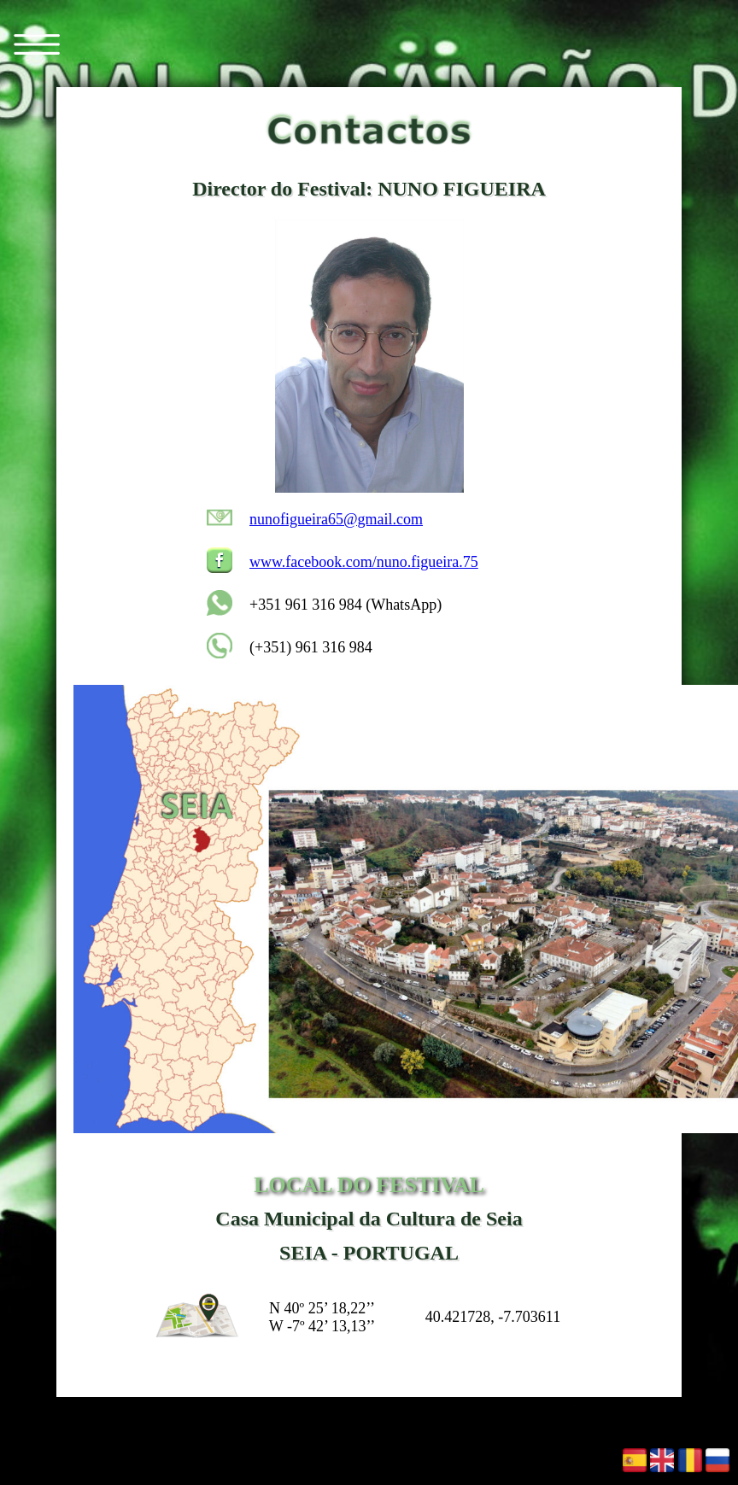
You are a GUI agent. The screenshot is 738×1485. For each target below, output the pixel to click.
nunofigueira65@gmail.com (336, 519)
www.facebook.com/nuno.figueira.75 (363, 561)
